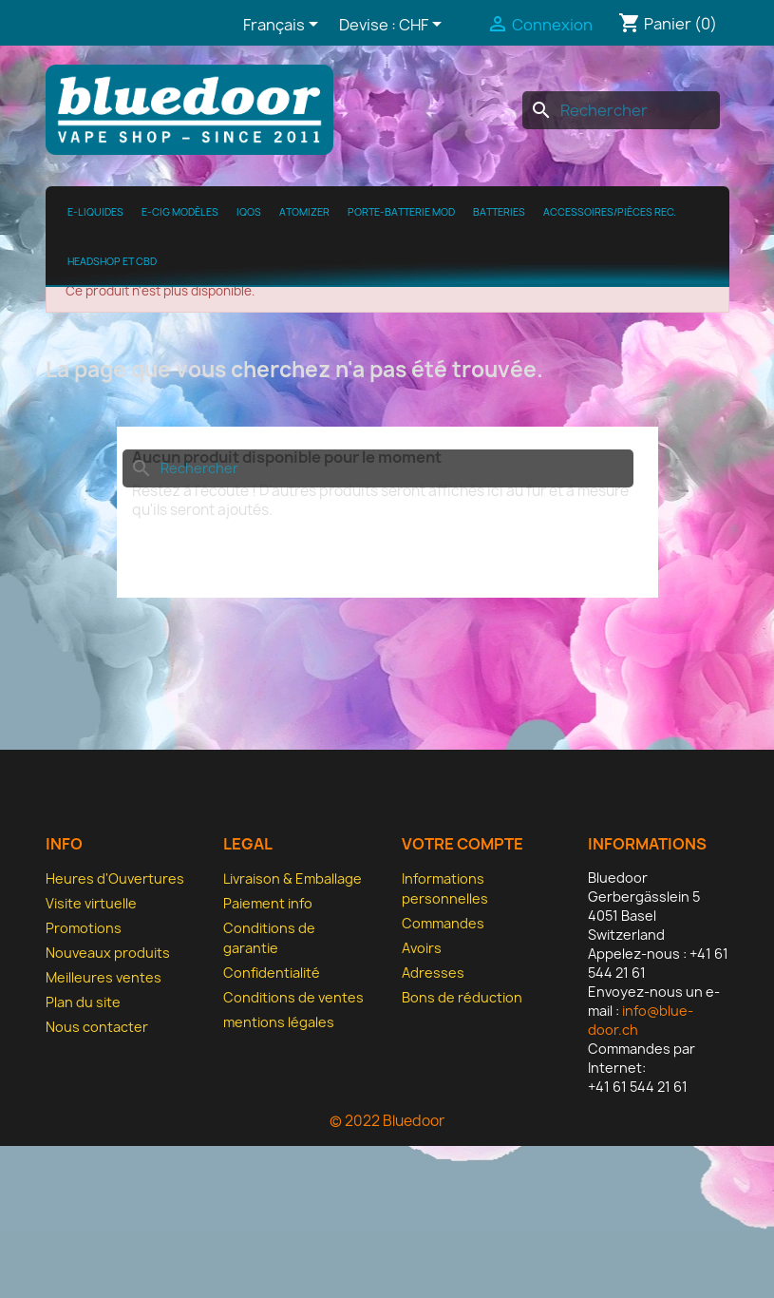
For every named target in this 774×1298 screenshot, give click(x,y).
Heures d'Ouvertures (115, 878)
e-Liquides (95, 212)
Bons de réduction (462, 997)
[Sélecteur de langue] (284, 25)
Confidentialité (271, 973)
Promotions (84, 928)
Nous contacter (97, 1027)
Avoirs (422, 948)
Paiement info (267, 903)
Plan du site (83, 1002)
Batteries (499, 212)
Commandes (443, 923)
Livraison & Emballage (292, 878)
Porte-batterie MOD (401, 212)
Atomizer (304, 212)
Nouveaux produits (108, 953)
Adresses (433, 973)
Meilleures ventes (103, 977)
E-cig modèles (180, 212)
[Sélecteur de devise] (423, 25)
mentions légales (278, 1022)
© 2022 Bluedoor (387, 1121)
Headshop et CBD (112, 261)
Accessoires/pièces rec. (609, 212)
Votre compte (462, 843)
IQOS (248, 212)
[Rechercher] (621, 110)
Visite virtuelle (91, 903)
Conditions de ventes (293, 997)
